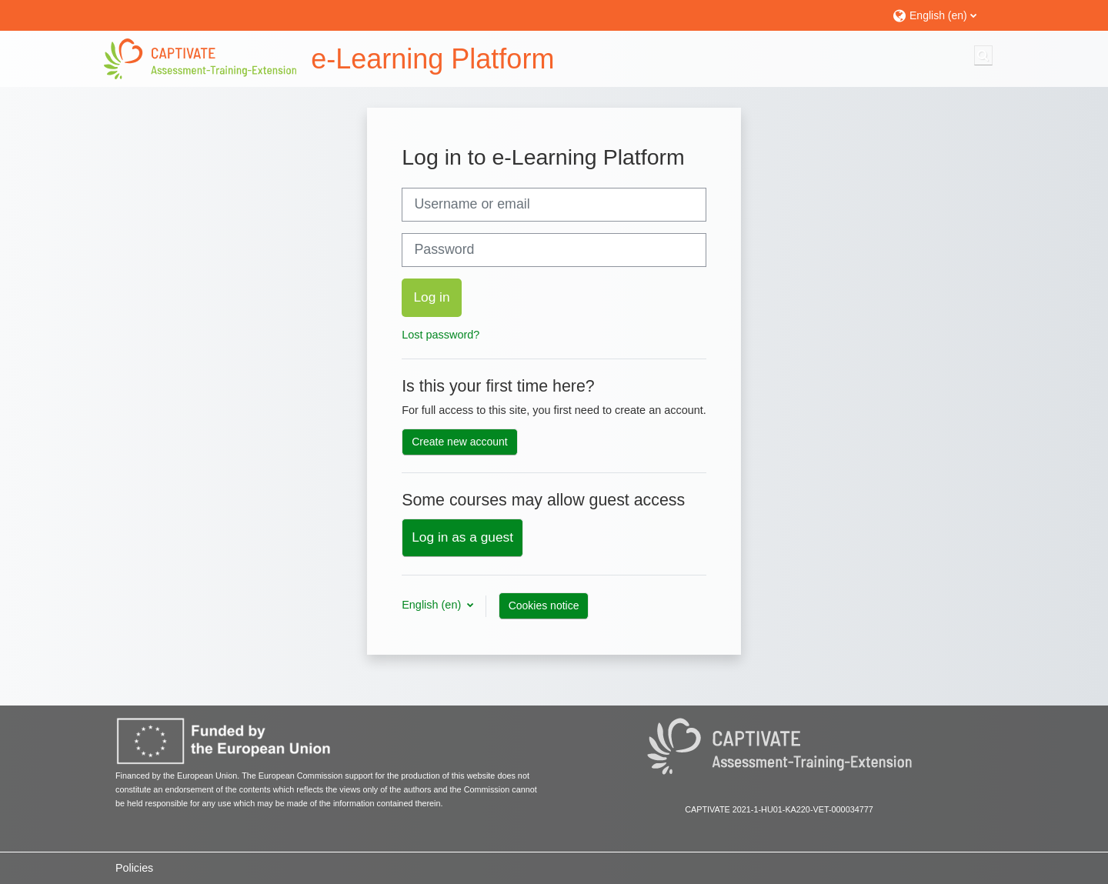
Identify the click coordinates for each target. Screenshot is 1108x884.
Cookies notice (544, 605)
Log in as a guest (462, 537)
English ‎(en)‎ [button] (433, 605)
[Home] (200, 58)
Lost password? (440, 335)
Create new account (460, 441)
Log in (431, 297)
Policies (134, 868)
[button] (941, 15)
